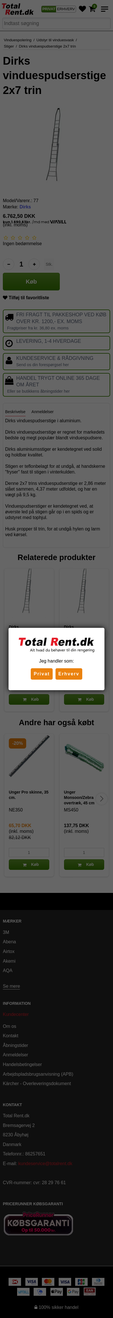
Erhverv (68, 673)
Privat (42, 673)
